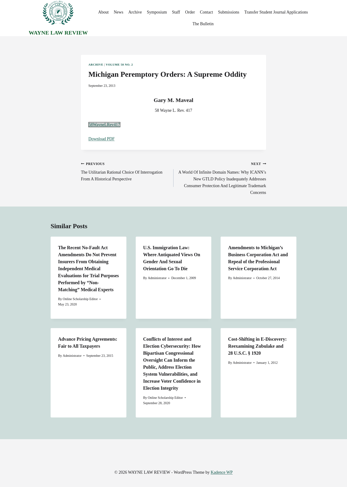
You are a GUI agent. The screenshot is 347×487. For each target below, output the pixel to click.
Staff (176, 12)
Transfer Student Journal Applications (276, 12)
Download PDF (101, 139)
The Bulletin (202, 23)
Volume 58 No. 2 (119, 64)
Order (190, 12)
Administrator (157, 278)
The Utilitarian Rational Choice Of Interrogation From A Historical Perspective (125, 171)
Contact (206, 12)
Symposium (157, 12)
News (118, 12)
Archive (135, 12)
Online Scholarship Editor (80, 299)
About (103, 12)
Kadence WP (221, 472)
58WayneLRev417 (104, 124)
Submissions (228, 12)
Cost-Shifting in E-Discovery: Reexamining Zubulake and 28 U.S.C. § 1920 (257, 346)
